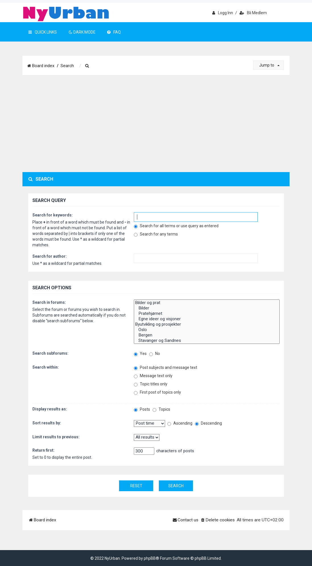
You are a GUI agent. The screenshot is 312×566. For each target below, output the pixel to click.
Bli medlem (253, 13)
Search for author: (49, 256)
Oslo (206, 329)
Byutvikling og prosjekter (206, 324)
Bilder (206, 308)
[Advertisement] (156, 124)
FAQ (114, 32)
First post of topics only (157, 392)
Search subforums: (50, 353)
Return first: (43, 450)
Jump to (269, 65)
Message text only (153, 375)
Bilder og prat (206, 302)
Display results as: (49, 409)
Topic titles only (150, 384)
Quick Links (42, 32)
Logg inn (222, 13)
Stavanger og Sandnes (206, 340)
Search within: (45, 367)
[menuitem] (87, 66)
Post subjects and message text (165, 367)
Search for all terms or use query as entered (176, 226)
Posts (142, 409)
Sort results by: (46, 423)
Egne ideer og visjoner (206, 319)
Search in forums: (49, 302)
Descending (208, 423)
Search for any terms (156, 234)
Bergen (206, 335)
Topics (161, 409)
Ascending (179, 423)
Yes (140, 353)
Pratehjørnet (206, 313)
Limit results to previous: (56, 437)
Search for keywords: (52, 215)
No (154, 353)
